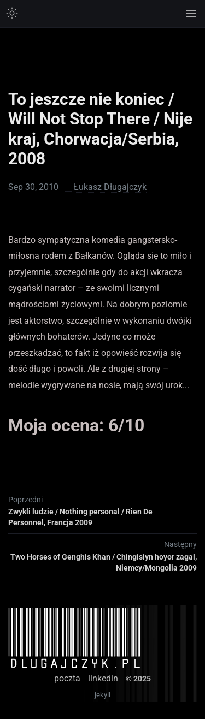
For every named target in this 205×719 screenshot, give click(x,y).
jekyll (102, 695)
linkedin (103, 678)
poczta (67, 678)
